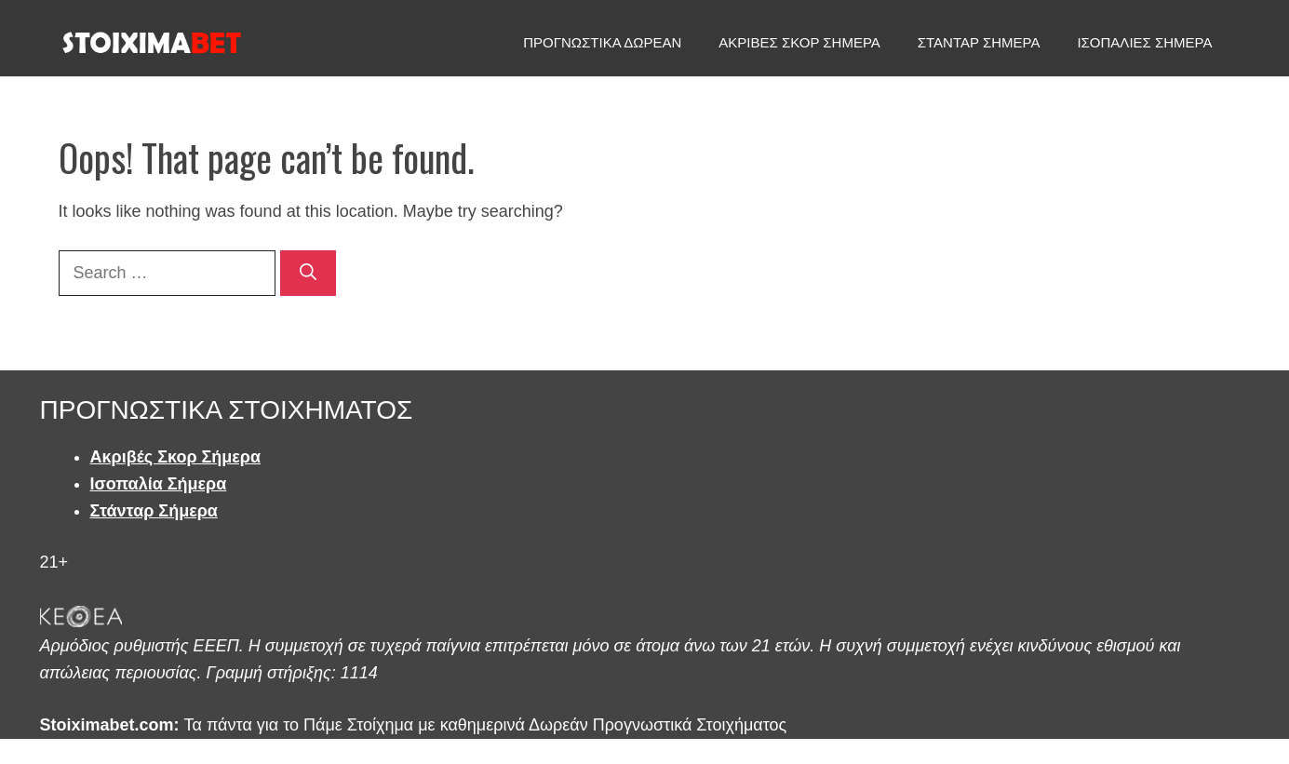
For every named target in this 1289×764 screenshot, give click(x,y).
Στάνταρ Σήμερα (154, 511)
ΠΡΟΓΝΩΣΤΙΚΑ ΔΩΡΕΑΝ (602, 42)
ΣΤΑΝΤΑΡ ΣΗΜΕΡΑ (979, 42)
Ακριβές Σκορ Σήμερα (176, 457)
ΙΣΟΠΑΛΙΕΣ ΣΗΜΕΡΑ (1144, 42)
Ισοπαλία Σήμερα (158, 484)
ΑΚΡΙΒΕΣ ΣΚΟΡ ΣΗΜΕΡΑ (799, 42)
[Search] (308, 273)
